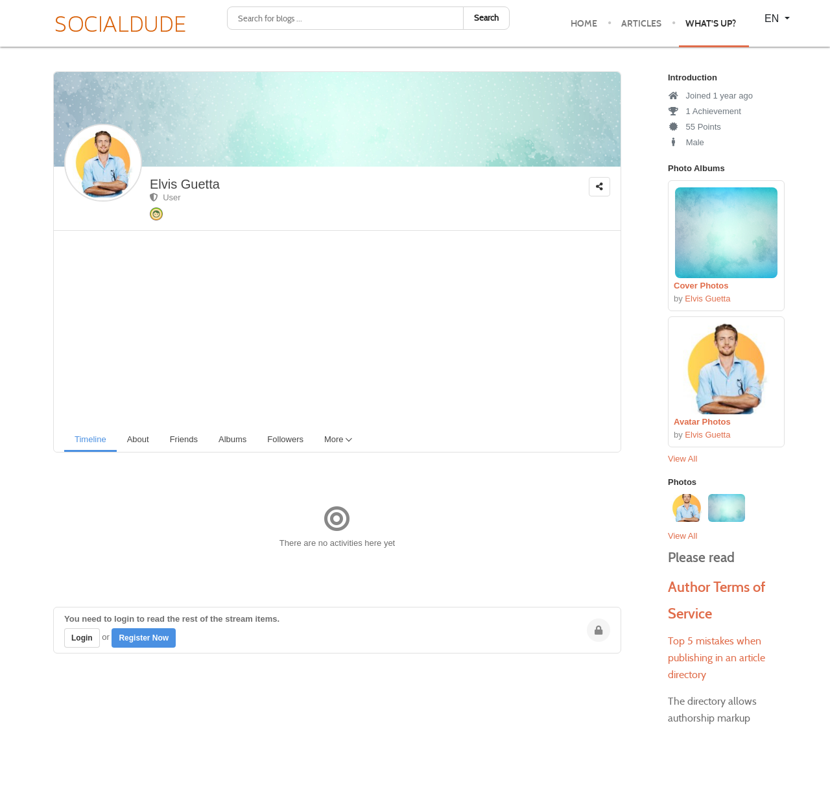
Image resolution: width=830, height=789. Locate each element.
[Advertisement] (342, 328)
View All (682, 459)
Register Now (144, 637)
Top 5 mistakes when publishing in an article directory (716, 658)
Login (82, 637)
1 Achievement (704, 111)
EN (773, 18)
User (165, 197)
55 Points (694, 127)
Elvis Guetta (185, 184)
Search (486, 17)
